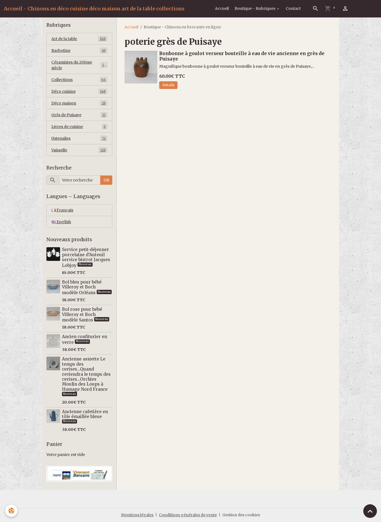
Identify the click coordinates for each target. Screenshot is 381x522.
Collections (79, 79)
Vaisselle (79, 150)
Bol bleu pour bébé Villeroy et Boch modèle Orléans (82, 287)
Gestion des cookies (241, 514)
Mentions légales (137, 514)
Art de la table (79, 38)
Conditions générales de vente (188, 514)
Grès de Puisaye (79, 115)
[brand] (94, 8)
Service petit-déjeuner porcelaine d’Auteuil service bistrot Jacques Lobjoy (86, 257)
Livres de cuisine (79, 126)
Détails (169, 85)
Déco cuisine (79, 91)
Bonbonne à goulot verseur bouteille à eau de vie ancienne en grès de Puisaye (241, 56)
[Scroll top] (370, 511)
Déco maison (79, 103)
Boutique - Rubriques (255, 8)
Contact (293, 8)
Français (62, 210)
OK (106, 180)
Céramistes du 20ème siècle (79, 65)
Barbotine (79, 50)
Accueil (222, 8)
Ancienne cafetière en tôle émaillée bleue (85, 414)
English (61, 221)
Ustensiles (79, 138)
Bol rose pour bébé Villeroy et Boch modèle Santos (82, 315)
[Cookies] (11, 511)
